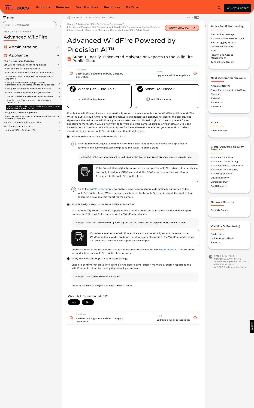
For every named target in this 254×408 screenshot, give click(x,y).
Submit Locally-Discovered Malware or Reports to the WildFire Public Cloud (33, 107)
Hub (213, 51)
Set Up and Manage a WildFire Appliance (25, 65)
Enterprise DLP (219, 182)
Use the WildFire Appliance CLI (20, 130)
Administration (23, 47)
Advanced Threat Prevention (227, 166)
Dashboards (217, 234)
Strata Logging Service (223, 43)
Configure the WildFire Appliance (22, 68)
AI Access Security (221, 174)
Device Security (220, 178)
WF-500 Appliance (224, 267)
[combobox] (29, 24)
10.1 (240, 262)
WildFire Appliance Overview (19, 61)
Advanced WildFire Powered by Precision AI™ (100, 24)
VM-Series (217, 107)
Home (70, 24)
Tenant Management (222, 62)
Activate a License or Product (227, 39)
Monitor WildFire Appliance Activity (22, 122)
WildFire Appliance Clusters (18, 126)
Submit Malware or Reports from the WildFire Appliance (29, 77)
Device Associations (222, 47)
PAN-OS (215, 98)
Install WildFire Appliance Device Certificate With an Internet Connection (32, 117)
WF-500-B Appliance (225, 262)
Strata (237, 259)
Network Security (223, 259)
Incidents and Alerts (222, 238)
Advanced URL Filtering (224, 161)
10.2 (231, 256)
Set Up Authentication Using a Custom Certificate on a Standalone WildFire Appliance (29, 84)
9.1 (226, 256)
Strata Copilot (237, 8)
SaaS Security (219, 186)
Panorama (217, 102)
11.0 (246, 262)
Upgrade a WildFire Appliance (21, 112)
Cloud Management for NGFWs (228, 90)
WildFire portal (98, 189)
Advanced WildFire (222, 157)
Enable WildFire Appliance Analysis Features (28, 92)
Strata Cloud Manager (223, 34)
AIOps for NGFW (220, 86)
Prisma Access (219, 131)
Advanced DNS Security (224, 170)
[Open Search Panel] (220, 8)
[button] (252, 326)
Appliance (18, 55)
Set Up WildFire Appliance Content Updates (30, 96)
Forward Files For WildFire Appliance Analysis (29, 72)
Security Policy (219, 210)
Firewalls (216, 94)
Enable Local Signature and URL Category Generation (29, 101)
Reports (215, 242)
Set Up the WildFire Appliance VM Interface (28, 89)
